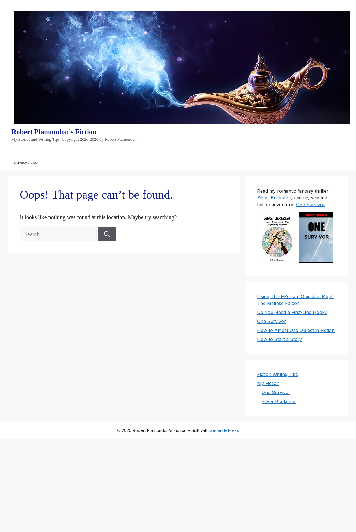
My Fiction (268, 383)
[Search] (107, 234)
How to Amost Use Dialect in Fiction (296, 330)
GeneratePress (224, 430)
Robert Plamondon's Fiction (53, 132)
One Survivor (310, 204)
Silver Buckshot (274, 198)
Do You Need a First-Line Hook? (292, 312)
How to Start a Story (279, 339)
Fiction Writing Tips (277, 374)
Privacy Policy (26, 162)
